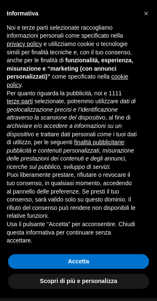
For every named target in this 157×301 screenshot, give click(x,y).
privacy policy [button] (24, 44)
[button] (146, 13)
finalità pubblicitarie (99, 142)
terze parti (20, 101)
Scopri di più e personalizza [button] (78, 281)
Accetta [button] (78, 261)
